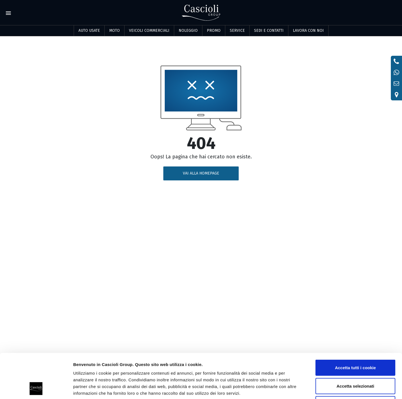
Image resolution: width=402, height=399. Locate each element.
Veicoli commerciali (149, 30)
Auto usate (89, 30)
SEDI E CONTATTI (269, 30)
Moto (114, 30)
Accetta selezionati (355, 344)
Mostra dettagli (294, 388)
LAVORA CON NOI (308, 30)
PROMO (214, 30)
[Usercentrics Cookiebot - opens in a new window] (36, 388)
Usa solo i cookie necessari (355, 362)
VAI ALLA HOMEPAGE (201, 173)
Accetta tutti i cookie (355, 325)
